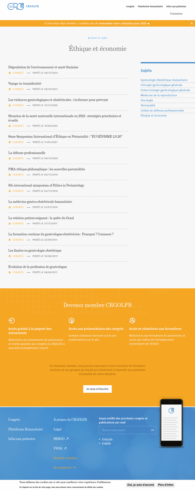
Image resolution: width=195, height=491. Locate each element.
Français (107, 439)
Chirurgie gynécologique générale (161, 85)
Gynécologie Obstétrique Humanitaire (164, 80)
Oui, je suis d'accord (140, 485)
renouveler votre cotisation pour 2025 (124, 23)
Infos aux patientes (176, 6)
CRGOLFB (32, 6)
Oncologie (147, 100)
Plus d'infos (165, 485)
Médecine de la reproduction (159, 95)
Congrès (130, 6)
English (106, 443)
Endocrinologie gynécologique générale (165, 90)
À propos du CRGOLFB (70, 420)
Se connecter (63, 467)
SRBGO (59, 439)
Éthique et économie (154, 115)
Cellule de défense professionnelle (162, 110)
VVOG (58, 448)
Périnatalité (148, 105)
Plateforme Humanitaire (150, 6)
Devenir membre (65, 458)
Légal (57, 429)
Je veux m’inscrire (97, 389)
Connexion (176, 13)
